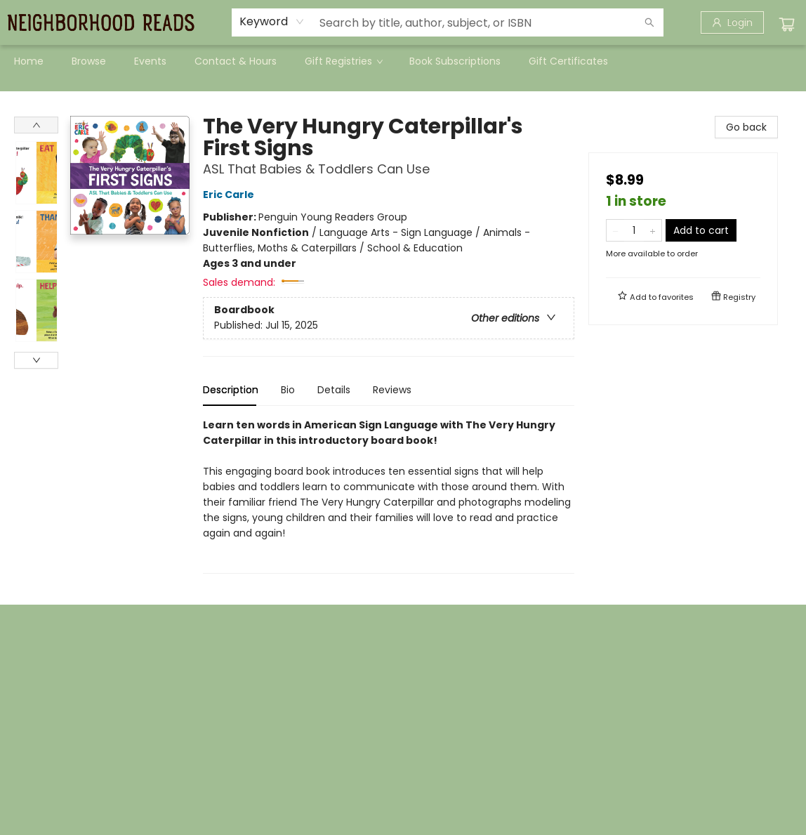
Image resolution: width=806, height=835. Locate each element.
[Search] (649, 22)
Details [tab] (333, 390)
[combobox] (272, 21)
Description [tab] (230, 390)
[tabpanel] (388, 495)
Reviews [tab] (392, 390)
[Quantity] (634, 230)
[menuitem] (29, 61)
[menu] (403, 61)
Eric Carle (230, 195)
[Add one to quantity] (652, 230)
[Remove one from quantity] (615, 230)
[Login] (732, 22)
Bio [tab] (288, 390)
